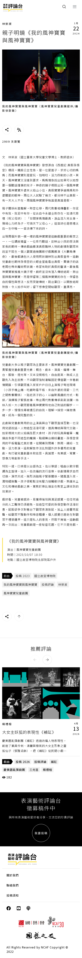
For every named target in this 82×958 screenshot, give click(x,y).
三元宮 (34, 769)
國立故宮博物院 (45, 576)
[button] (35, 659)
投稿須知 (12, 895)
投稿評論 (48, 584)
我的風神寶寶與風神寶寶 (20, 584)
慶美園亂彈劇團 (14, 769)
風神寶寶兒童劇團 (16, 593)
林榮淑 (7, 24)
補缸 (54, 762)
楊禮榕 (7, 724)
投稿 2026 (23, 762)
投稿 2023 (23, 576)
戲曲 (7, 576)
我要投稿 (41, 833)
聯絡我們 (12, 885)
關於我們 (12, 875)
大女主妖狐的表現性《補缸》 (29, 732)
